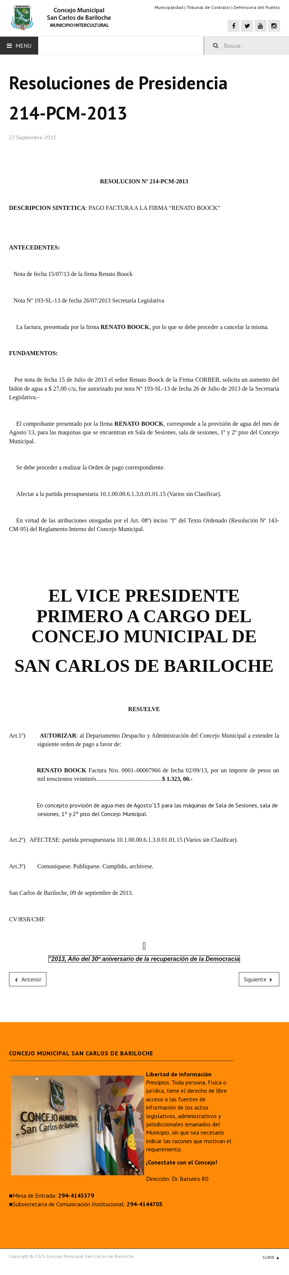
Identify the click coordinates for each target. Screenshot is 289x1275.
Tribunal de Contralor (208, 7)
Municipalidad (169, 7)
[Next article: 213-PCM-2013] (259, 979)
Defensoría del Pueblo (257, 7)
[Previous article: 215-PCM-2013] (27, 979)
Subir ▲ (271, 1257)
